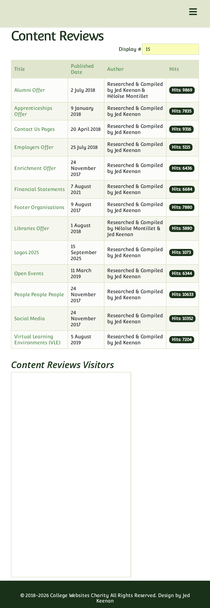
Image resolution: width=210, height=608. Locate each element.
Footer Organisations (39, 207)
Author (115, 69)
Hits (174, 69)
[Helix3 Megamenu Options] (193, 12)
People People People (39, 294)
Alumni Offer (29, 90)
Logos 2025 (26, 252)
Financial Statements (39, 189)
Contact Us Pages (34, 129)
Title (19, 69)
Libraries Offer (31, 228)
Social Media (29, 318)
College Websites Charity (79, 595)
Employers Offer (33, 147)
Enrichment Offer (35, 168)
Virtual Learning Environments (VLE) (37, 339)
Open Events (28, 273)
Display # (130, 49)
